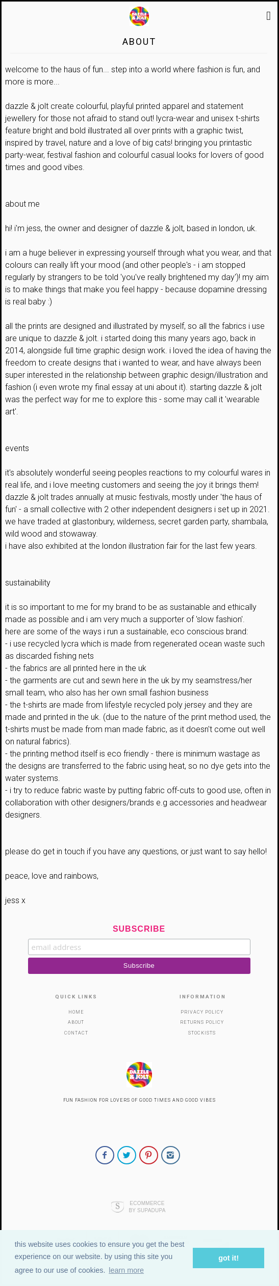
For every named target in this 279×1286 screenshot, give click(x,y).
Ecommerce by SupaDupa (147, 1206)
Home (76, 1012)
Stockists (202, 1033)
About (76, 1022)
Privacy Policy (202, 1012)
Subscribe (139, 929)
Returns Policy (202, 1022)
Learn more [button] (126, 1270)
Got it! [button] (228, 1258)
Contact (76, 1033)
